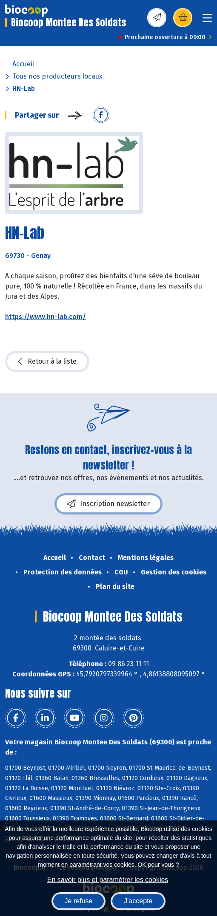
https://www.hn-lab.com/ (45, 317)
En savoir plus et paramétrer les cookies (107, 879)
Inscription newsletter (108, 504)
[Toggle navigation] (207, 20)
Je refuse (79, 901)
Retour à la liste (47, 361)
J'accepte (138, 901)
